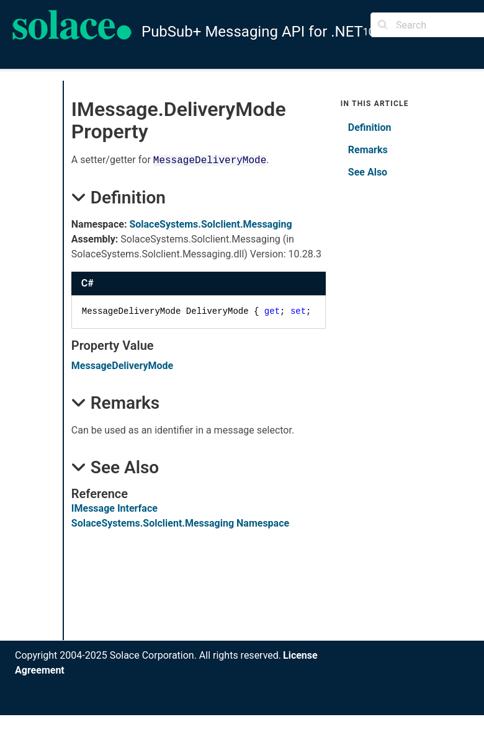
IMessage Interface (114, 508)
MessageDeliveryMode (122, 366)
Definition (370, 127)
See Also (367, 172)
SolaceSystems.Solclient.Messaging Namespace (180, 523)
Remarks (368, 150)
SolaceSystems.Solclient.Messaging (210, 224)
